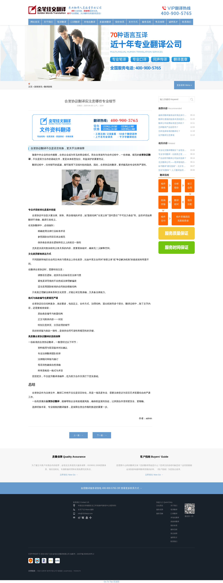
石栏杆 (43, 571)
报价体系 (119, 22)
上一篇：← (78, 435)
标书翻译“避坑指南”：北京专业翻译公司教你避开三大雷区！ (172, 166)
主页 (30, 87)
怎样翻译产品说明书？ (168, 127)
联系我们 (186, 22)
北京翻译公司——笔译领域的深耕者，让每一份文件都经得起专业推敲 (172, 162)
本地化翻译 (89, 22)
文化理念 (159, 506)
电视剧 (60, 571)
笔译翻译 (61, 22)
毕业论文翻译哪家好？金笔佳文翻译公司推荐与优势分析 (172, 150)
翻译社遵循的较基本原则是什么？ (172, 119)
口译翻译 (75, 22)
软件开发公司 (52, 571)
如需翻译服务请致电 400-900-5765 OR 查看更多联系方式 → (111, 488)
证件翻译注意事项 (166, 135)
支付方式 (133, 22)
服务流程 (146, 22)
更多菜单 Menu (184, 85)
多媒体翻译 (105, 22)
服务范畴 (159, 514)
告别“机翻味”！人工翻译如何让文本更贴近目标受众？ (172, 170)
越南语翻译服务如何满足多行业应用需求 (172, 115)
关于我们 (48, 22)
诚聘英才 (173, 22)
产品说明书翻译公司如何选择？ (172, 158)
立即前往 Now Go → (69, 475)
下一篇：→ (102, 435)
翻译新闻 (48, 87)
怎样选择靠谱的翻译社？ (169, 131)
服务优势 (159, 510)
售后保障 (159, 22)
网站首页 (35, 22)
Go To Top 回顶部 (111, 581)
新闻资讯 (38, 87)
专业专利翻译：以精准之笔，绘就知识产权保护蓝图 (172, 154)
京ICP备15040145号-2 (85, 554)
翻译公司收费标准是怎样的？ (171, 123)
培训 (39, 571)
